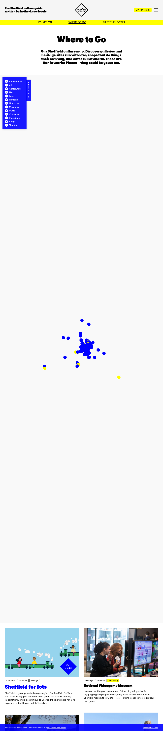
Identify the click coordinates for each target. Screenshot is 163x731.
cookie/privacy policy (56, 728)
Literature (12, 103)
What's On (45, 22)
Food (9, 96)
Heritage (11, 99)
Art (8, 85)
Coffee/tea (13, 88)
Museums (12, 107)
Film (9, 92)
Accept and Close (150, 728)
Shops (10, 121)
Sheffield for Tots (26, 687)
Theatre (11, 125)
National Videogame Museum (108, 686)
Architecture (13, 81)
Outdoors (12, 114)
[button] (118, 377)
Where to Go (77, 22)
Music (10, 110)
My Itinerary (143, 10)
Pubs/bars (12, 118)
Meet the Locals (114, 22)
